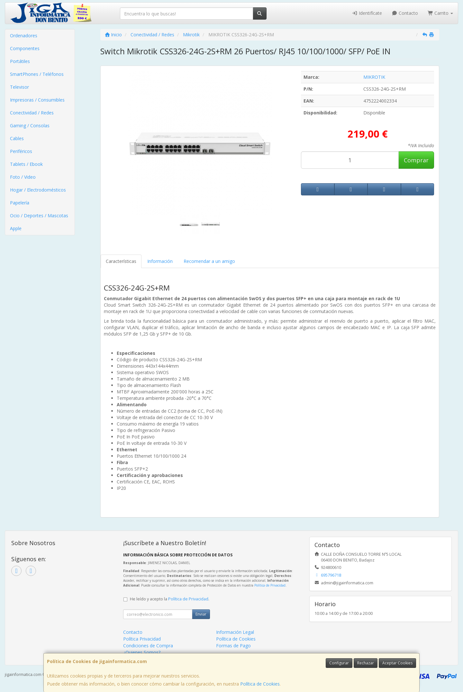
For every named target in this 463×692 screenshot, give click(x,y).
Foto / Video (23, 177)
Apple (16, 228)
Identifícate (367, 13)
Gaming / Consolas (30, 125)
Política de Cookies (260, 684)
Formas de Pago (233, 646)
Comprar (416, 160)
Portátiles (20, 61)
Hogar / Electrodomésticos (38, 190)
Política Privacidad (142, 639)
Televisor (19, 87)
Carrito (440, 13)
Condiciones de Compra (148, 646)
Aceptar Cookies (397, 663)
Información (160, 261)
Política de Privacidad (270, 585)
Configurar (339, 663)
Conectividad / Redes (32, 113)
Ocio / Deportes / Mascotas (39, 215)
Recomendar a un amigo (209, 261)
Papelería (19, 203)
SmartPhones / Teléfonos (37, 74)
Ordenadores (23, 35)
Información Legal (235, 632)
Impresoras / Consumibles (37, 100)
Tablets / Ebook (26, 164)
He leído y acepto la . (169, 599)
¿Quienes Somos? (141, 652)
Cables (17, 138)
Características (121, 261)
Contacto (405, 13)
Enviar (200, 614)
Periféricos (21, 151)
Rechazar (365, 663)
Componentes (25, 48)
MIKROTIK (374, 77)
